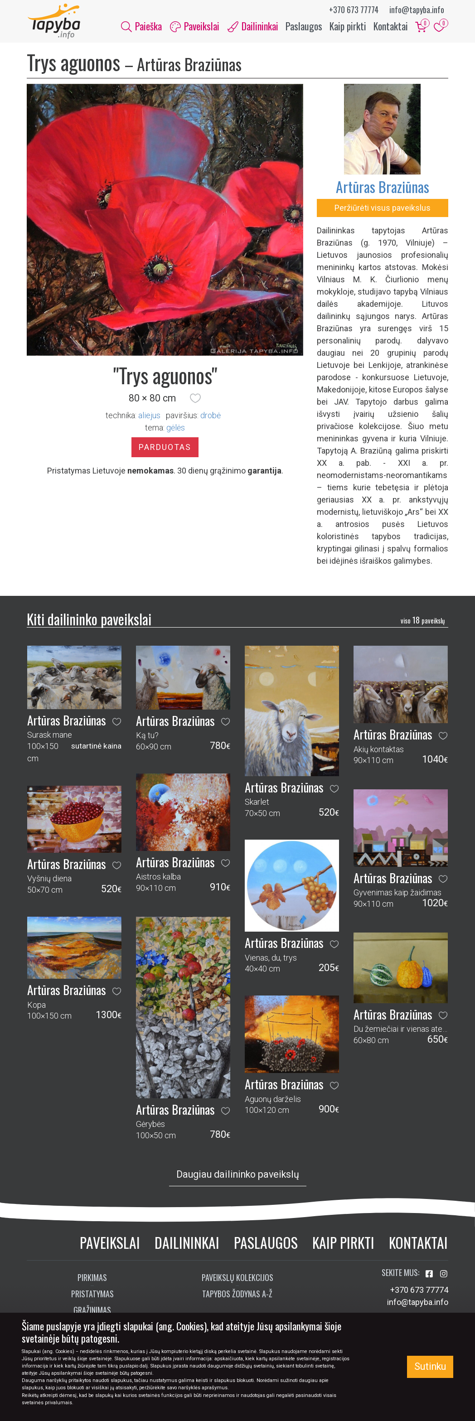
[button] (195, 399)
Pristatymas (92, 1294)
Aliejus (149, 416)
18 (423, 621)
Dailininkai (187, 1243)
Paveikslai (110, 1243)
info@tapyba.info (416, 9)
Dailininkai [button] (253, 26)
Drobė (210, 416)
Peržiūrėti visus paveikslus (382, 208)
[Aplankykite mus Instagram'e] (443, 1275)
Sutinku (430, 1366)
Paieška (141, 26)
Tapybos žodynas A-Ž (237, 1294)
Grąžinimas (92, 1311)
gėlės (175, 429)
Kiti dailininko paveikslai (89, 619)
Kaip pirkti (348, 26)
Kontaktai (390, 26)
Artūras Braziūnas (382, 187)
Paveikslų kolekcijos (237, 1278)
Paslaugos (304, 26)
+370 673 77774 (353, 9)
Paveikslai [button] (194, 26)
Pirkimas (92, 1278)
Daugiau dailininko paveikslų (237, 1175)
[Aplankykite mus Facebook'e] (430, 1275)
